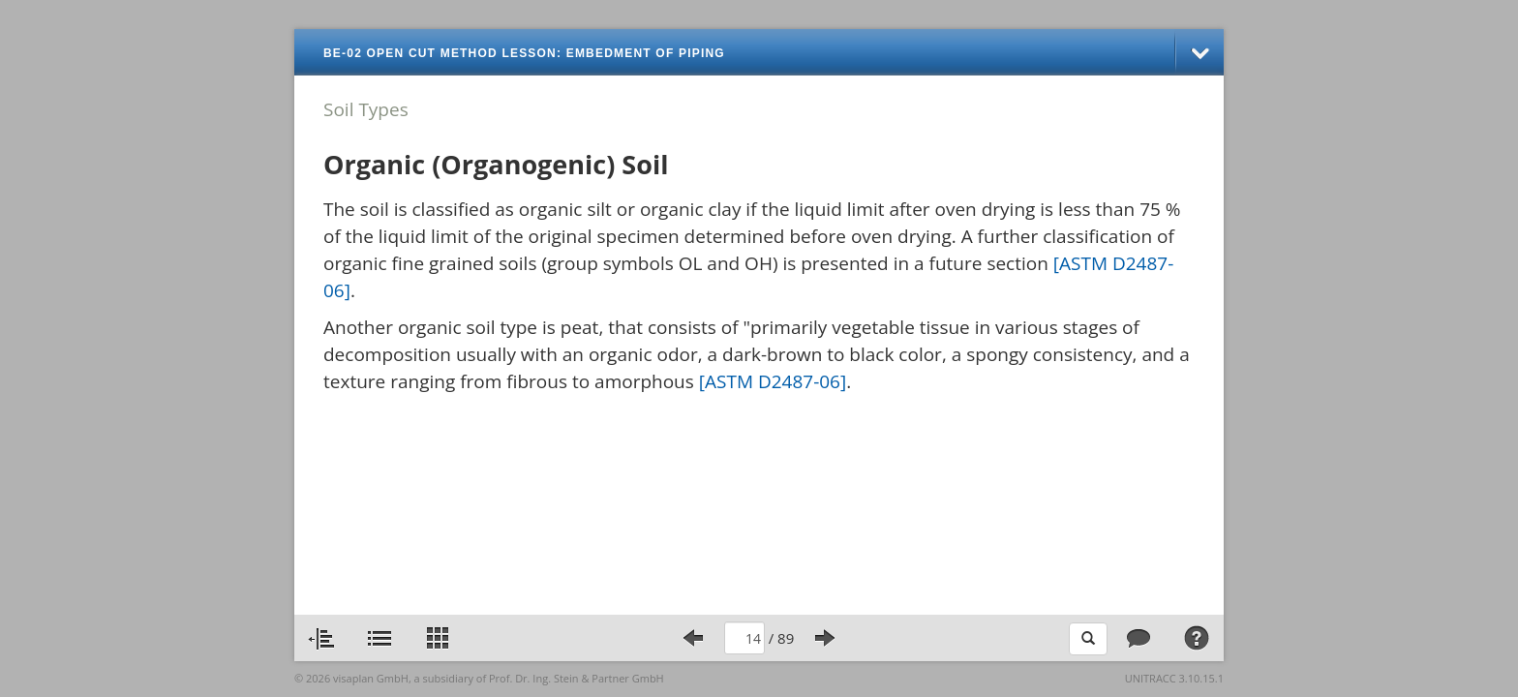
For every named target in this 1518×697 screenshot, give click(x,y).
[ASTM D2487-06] (772, 381)
